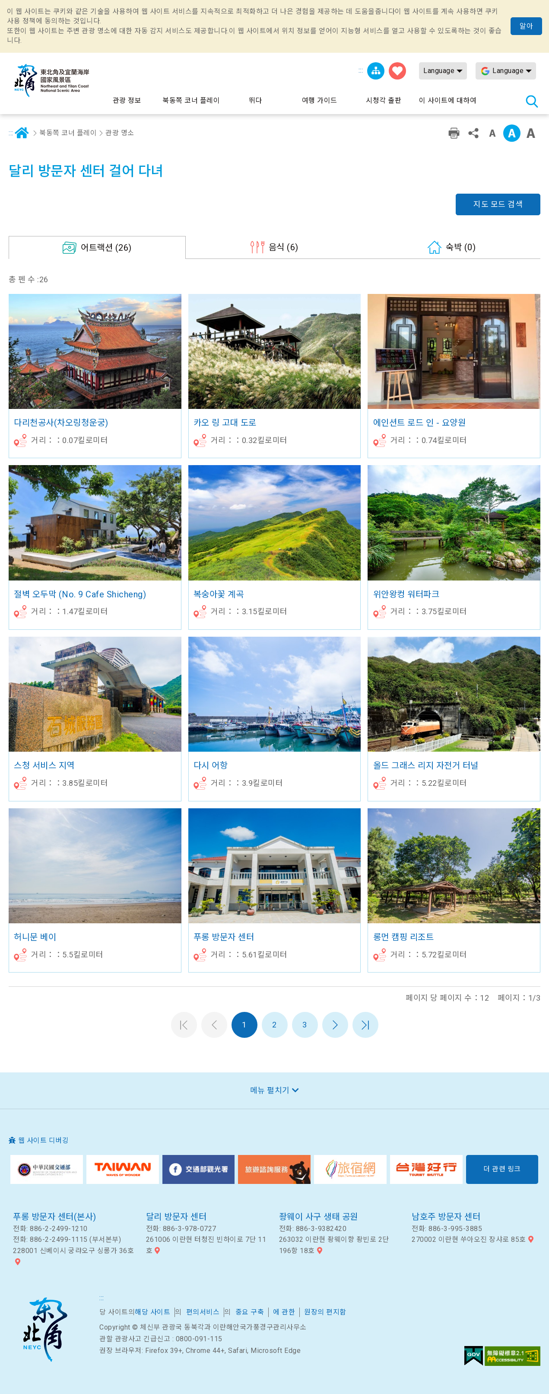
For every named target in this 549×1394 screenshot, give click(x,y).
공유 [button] (473, 133)
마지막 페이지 (365, 1025)
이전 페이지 (214, 1025)
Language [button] (438, 71)
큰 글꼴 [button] (530, 133)
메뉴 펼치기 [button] (270, 1090)
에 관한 (284, 1312)
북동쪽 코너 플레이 (68, 133)
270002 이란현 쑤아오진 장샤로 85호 (469, 1239)
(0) (461, 247)
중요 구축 (249, 1312)
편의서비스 (203, 1312)
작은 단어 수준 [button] (492, 133)
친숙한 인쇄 (454, 133)
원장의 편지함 (325, 1312)
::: (361, 70)
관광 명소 (119, 133)
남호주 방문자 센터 (446, 1217)
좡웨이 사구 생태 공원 (318, 1217)
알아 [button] (526, 26)
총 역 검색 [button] (531, 101)
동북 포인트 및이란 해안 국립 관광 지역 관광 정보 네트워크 (52, 81)
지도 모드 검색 (498, 204)
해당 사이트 (152, 1312)
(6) (283, 247)
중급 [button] (511, 133)
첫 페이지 (184, 1025)
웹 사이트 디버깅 (43, 1140)
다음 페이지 (335, 1025)
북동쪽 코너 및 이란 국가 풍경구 (45, 1329)
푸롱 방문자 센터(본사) (54, 1217)
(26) (106, 247)
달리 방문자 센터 (176, 1217)
